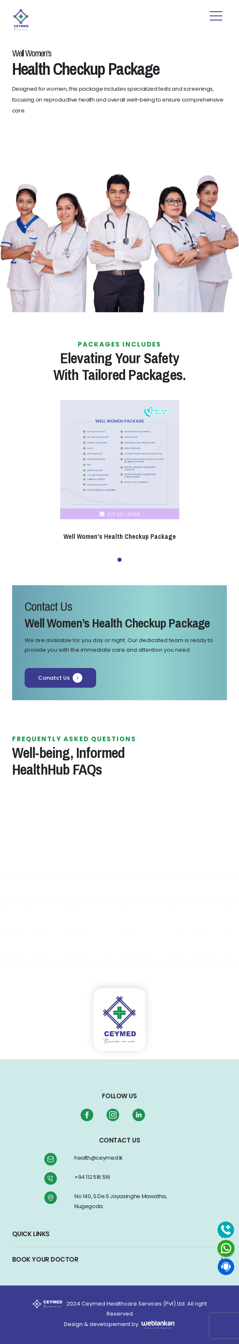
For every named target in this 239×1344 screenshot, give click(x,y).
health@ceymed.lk (98, 1158)
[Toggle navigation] (51, 17)
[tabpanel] (119, 470)
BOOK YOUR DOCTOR (45, 1259)
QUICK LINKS (31, 1233)
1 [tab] (119, 560)
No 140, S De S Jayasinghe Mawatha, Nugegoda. (120, 1201)
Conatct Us (60, 678)
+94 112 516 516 (92, 1177)
